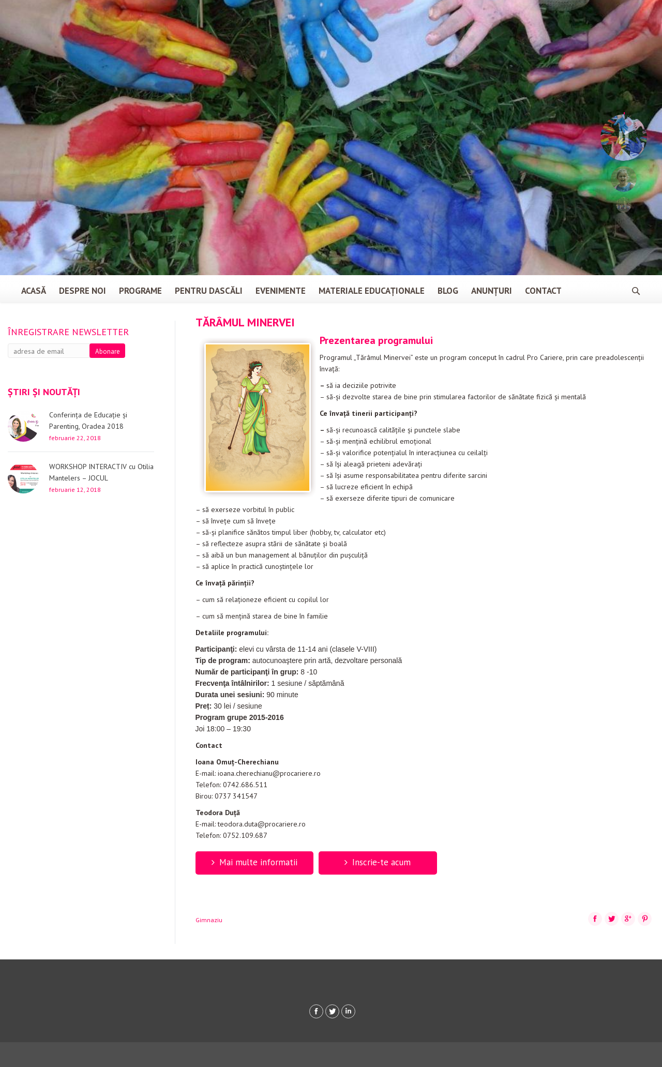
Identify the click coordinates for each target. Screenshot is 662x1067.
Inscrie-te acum (377, 862)
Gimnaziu (208, 920)
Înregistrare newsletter (68, 332)
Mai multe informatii (254, 862)
